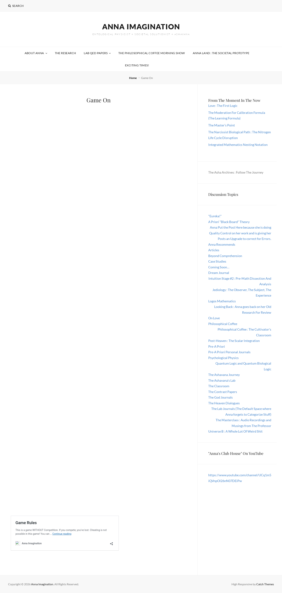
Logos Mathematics (222, 301)
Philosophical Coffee (222, 324)
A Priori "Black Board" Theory (229, 222)
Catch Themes (265, 584)
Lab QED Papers (97, 53)
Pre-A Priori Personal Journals (229, 352)
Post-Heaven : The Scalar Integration (234, 341)
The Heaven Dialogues (224, 403)
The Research (65, 53)
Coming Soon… (218, 267)
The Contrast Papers (222, 392)
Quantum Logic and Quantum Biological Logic (243, 366)
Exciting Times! (137, 65)
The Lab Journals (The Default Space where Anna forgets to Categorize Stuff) (241, 411)
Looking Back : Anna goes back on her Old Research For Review (242, 309)
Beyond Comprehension (225, 256)
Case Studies (217, 261)
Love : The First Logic (223, 106)
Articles (213, 250)
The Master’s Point (221, 125)
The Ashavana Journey (224, 375)
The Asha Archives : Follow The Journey (235, 172)
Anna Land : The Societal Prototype (221, 53)
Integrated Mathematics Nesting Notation (238, 145)
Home (133, 77)
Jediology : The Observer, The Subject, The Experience (241, 292)
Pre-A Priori (216, 346)
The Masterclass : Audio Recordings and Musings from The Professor (243, 423)
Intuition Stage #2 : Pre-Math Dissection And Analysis (239, 281)
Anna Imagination (141, 26)
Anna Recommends (221, 244)
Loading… (68, 369)
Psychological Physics (223, 358)
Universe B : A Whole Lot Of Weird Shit (235, 431)
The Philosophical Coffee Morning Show (151, 53)
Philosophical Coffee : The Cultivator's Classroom (244, 332)
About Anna (36, 53)
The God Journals (220, 397)
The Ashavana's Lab (221, 380)
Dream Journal (218, 273)
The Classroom (218, 386)
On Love (214, 318)
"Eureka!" (215, 216)
